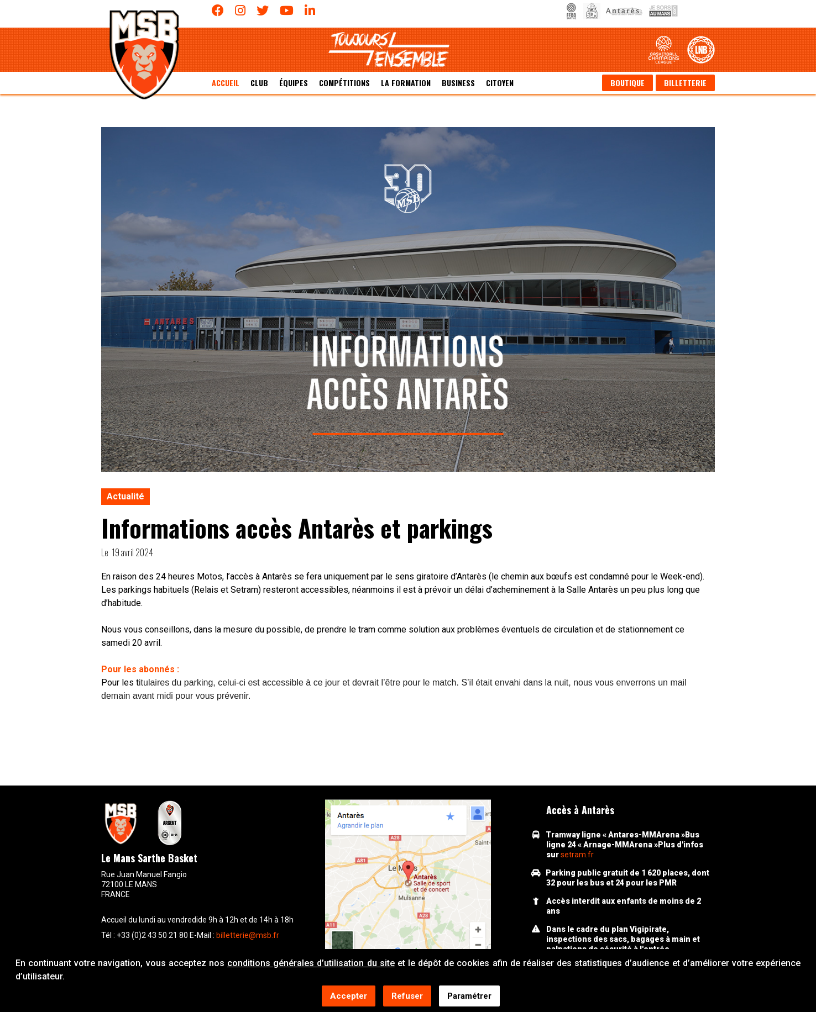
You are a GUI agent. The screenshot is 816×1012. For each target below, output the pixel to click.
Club (259, 82)
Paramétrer (469, 997)
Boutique (627, 82)
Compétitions (344, 82)
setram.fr (577, 854)
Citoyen (500, 82)
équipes (293, 82)
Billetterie (685, 82)
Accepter (348, 997)
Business (458, 82)
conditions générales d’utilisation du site (311, 963)
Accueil (225, 82)
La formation (406, 82)
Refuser (407, 997)
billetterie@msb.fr (247, 935)
